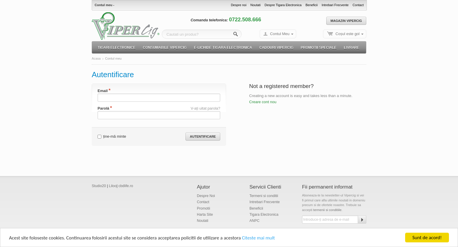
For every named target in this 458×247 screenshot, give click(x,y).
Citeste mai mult (258, 238)
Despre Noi (206, 196)
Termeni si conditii (263, 196)
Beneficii (312, 5)
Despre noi (238, 5)
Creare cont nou (262, 102)
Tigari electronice (117, 48)
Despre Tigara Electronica (283, 5)
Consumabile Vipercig (165, 48)
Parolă (103, 108)
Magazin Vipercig (346, 21)
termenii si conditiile (327, 210)
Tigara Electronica (263, 215)
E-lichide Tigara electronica (223, 48)
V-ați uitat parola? (205, 108)
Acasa (96, 58)
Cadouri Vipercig (276, 48)
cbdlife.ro (126, 186)
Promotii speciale (319, 48)
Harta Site (205, 215)
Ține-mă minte (112, 136)
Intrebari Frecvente (335, 5)
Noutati (255, 5)
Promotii (203, 208)
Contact (358, 5)
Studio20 (99, 186)
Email (103, 91)
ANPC (254, 221)
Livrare (351, 48)
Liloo (113, 186)
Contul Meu (279, 34)
